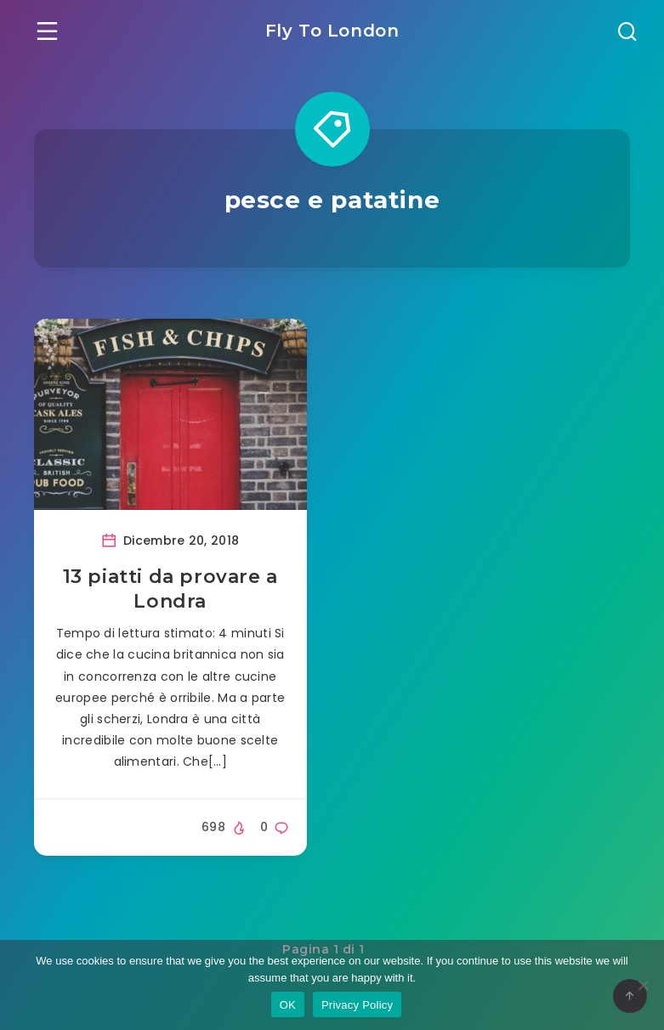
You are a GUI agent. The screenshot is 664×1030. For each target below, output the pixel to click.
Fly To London (332, 30)
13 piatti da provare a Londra (170, 589)
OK (288, 1005)
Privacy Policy (357, 1005)
